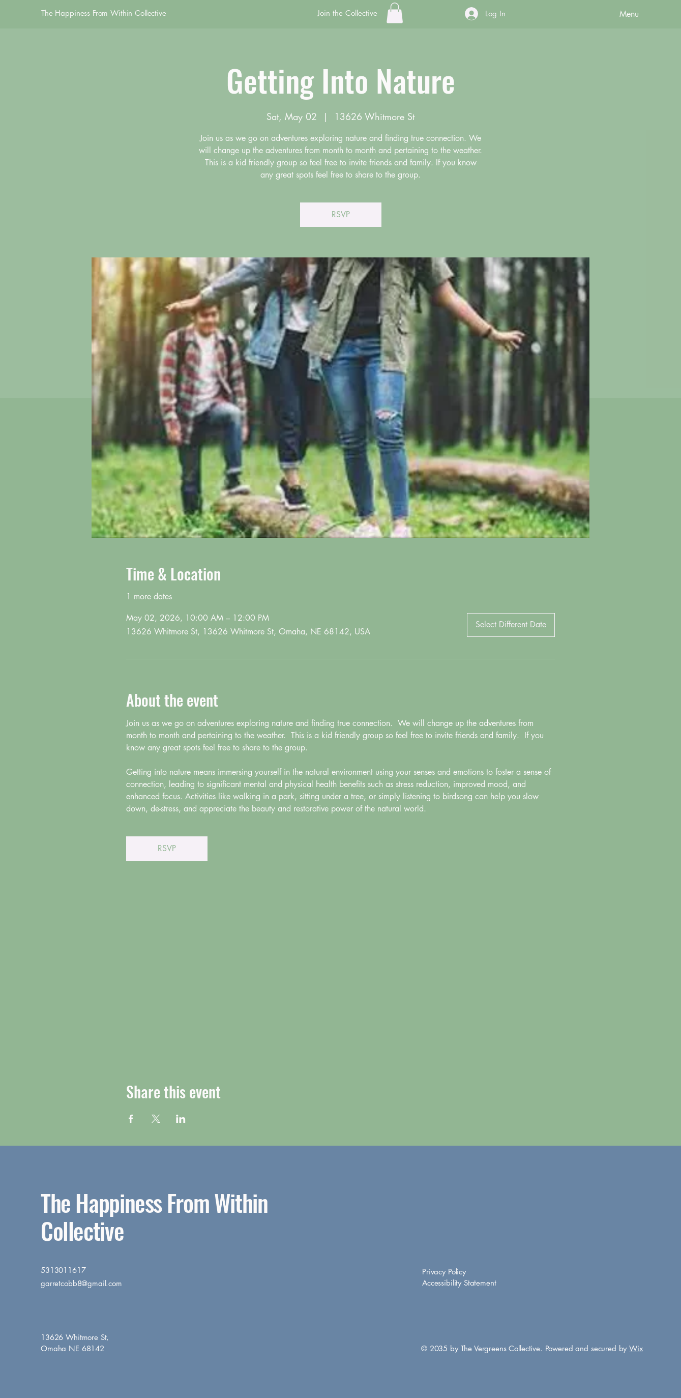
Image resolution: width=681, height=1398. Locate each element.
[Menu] (601, 13)
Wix (636, 1348)
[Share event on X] (156, 1119)
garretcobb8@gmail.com (81, 1283)
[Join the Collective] (347, 13)
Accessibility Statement (459, 1283)
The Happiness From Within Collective (103, 13)
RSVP (341, 214)
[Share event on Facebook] (131, 1119)
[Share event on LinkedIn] (181, 1119)
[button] (394, 13)
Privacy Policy (444, 1271)
